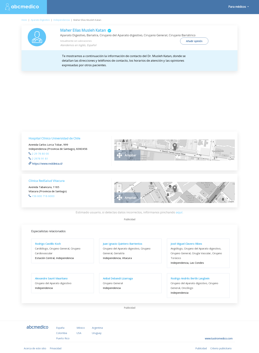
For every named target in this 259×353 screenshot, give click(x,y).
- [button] (119, 149)
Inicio (24, 19)
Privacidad (55, 348)
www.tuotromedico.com (219, 338)
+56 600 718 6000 (42, 196)
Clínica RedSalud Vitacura (47, 181)
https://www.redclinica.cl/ (46, 163)
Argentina (97, 327)
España (60, 327)
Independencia (61, 19)
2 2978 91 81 (38, 158)
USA (79, 333)
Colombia (61, 333)
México (81, 327)
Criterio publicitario (221, 348)
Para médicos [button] (237, 7)
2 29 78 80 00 (39, 153)
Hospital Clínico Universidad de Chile (54, 138)
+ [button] (119, 144)
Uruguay (96, 333)
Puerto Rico (63, 338)
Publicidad (201, 348)
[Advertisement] (129, 97)
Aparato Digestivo (40, 19)
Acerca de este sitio (35, 348)
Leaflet (231, 159)
